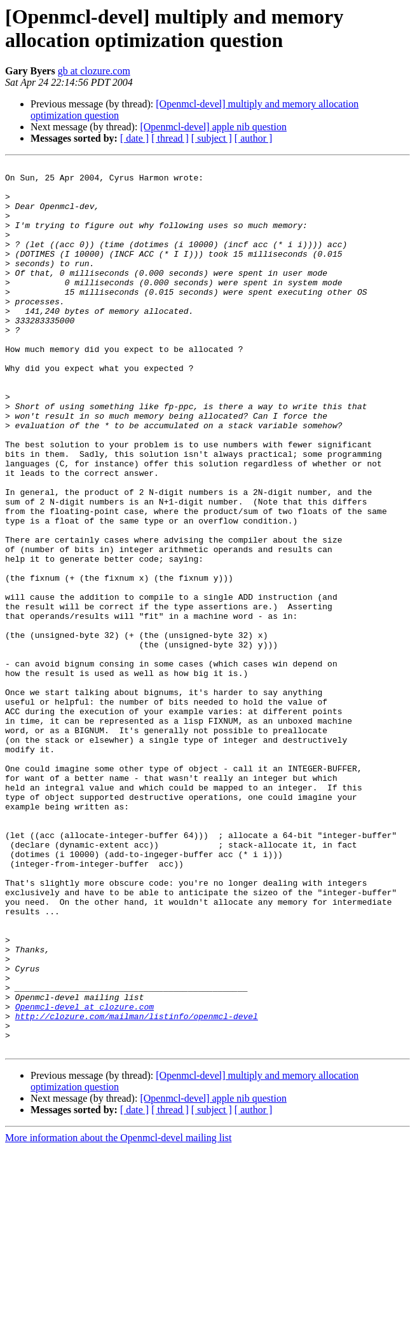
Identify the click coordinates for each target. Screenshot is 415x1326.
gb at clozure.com (94, 70)
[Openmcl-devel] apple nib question (213, 126)
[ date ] (134, 138)
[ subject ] (211, 138)
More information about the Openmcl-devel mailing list (118, 1314)
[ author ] (254, 138)
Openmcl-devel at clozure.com (84, 1176)
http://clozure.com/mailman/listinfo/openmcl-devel (136, 1187)
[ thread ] (170, 138)
